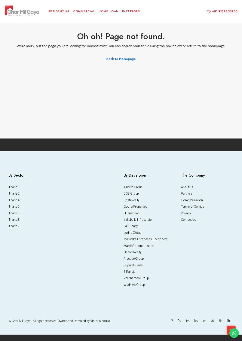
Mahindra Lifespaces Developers (146, 239)
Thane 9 (14, 226)
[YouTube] (213, 321)
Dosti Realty (132, 200)
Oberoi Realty (132, 252)
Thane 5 (14, 206)
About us (187, 187)
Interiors (131, 11)
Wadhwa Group (134, 284)
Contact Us (188, 219)
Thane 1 (14, 187)
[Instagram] (188, 321)
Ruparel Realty (133, 265)
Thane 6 (14, 213)
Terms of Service (192, 206)
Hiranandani (132, 213)
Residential (59, 11)
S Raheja (129, 271)
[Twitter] (180, 321)
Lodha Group (132, 232)
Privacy (186, 213)
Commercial (84, 11)
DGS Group (131, 193)
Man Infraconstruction (139, 245)
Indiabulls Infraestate (137, 219)
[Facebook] (172, 321)
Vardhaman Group (136, 278)
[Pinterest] (221, 321)
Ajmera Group (133, 187)
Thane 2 (14, 193)
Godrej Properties (135, 206)
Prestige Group (134, 258)
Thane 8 (14, 219)
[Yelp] (229, 321)
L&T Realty (131, 226)
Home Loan (108, 11)
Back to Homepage (121, 59)
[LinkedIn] (196, 321)
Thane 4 (14, 200)
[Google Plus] (205, 321)
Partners (187, 193)
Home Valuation (192, 200)
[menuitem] (222, 11)
